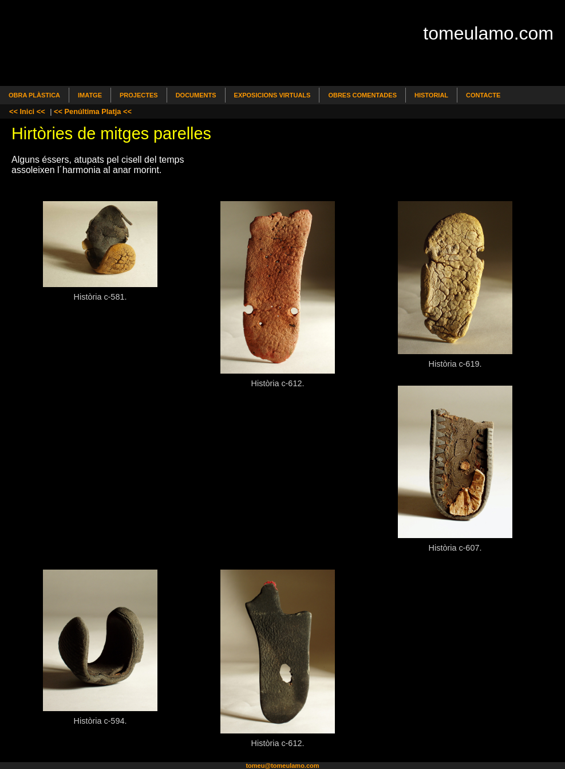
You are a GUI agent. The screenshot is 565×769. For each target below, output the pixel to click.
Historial (431, 95)
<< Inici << (27, 111)
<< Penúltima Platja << (93, 111)
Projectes (139, 95)
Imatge (90, 95)
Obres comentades (362, 95)
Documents (196, 95)
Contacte (483, 95)
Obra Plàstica (34, 95)
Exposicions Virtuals (272, 95)
